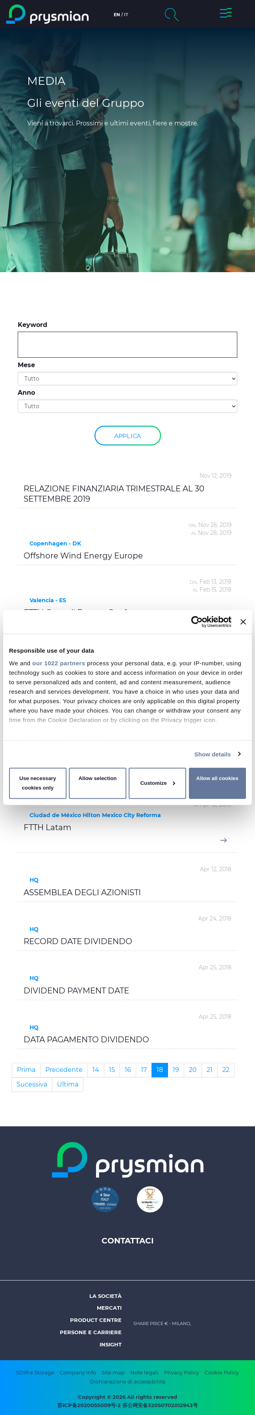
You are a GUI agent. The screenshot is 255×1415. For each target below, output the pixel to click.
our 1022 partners (58, 662)
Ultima (67, 1084)
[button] (225, 14)
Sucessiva (32, 1084)
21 (210, 1069)
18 (160, 1069)
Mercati (109, 1308)
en (117, 14)
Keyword (32, 325)
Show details (212, 753)
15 (112, 1069)
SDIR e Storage (35, 1372)
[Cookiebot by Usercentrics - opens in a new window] (197, 622)
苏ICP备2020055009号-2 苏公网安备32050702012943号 (127, 1405)
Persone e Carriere (91, 1332)
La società (105, 1296)
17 (144, 1069)
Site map (113, 1372)
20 (193, 1069)
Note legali (144, 1372)
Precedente (64, 1069)
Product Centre (96, 1320)
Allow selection (97, 778)
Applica (127, 435)
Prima (26, 1069)
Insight (111, 1344)
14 (95, 1069)
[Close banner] (243, 622)
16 (128, 1069)
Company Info (78, 1372)
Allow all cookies (217, 778)
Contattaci (128, 1240)
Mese (26, 365)
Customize (157, 783)
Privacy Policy (181, 1372)
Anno (26, 392)
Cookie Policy (222, 1372)
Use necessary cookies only (37, 783)
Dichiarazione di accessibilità (127, 1381)
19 (176, 1069)
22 (225, 1069)
